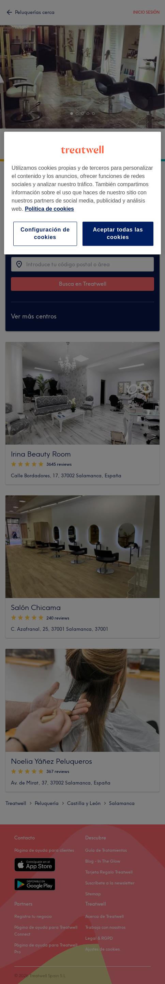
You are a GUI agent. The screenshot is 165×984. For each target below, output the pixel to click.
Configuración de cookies (45, 233)
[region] (82, 193)
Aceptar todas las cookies (118, 233)
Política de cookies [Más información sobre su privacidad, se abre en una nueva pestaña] (49, 209)
